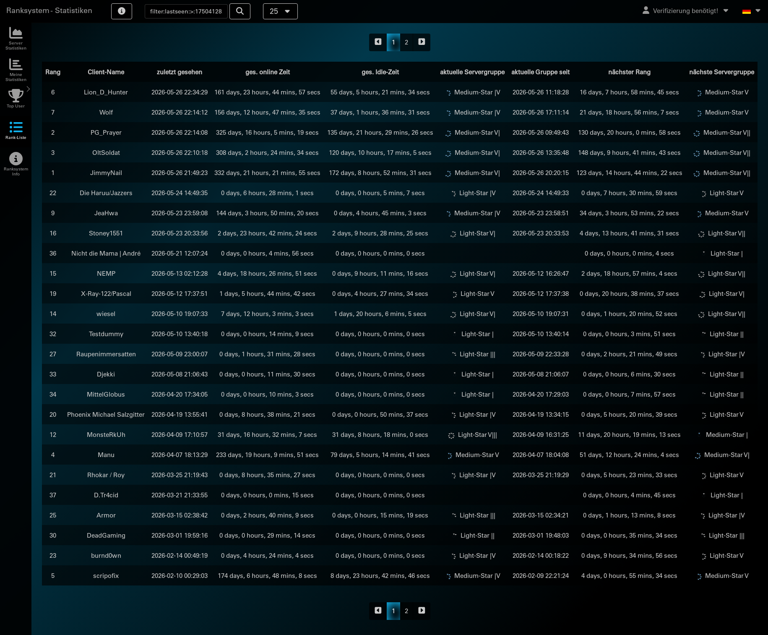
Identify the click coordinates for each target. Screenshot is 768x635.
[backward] (378, 42)
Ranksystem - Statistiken (49, 10)
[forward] (422, 42)
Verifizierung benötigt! (686, 10)
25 (280, 11)
